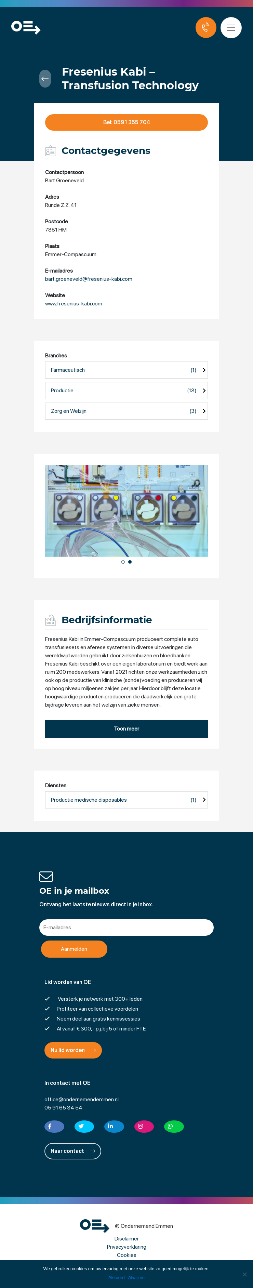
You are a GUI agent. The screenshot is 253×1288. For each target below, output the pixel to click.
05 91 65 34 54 (63, 1107)
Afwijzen (136, 1277)
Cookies (126, 1255)
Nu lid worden (73, 1050)
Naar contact (73, 1151)
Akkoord (116, 1277)
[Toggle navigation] (231, 27)
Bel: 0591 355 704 (126, 122)
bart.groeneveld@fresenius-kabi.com (88, 279)
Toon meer (126, 728)
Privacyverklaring (126, 1247)
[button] (123, 562)
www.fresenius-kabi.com (73, 304)
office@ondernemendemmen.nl (81, 1099)
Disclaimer (127, 1238)
